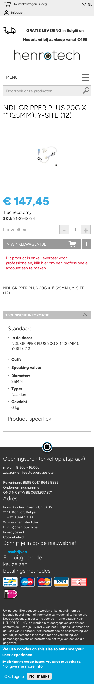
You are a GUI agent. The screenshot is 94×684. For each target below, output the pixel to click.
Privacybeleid (13, 532)
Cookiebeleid (13, 537)
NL (90, 4)
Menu (12, 77)
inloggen (18, 12)
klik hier (41, 263)
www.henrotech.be (23, 522)
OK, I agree (14, 677)
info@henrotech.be (22, 527)
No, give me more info (22, 667)
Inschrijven (16, 551)
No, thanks (39, 677)
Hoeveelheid (15, 229)
